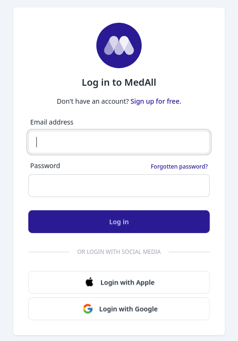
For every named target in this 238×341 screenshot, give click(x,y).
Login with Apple (118, 282)
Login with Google (120, 308)
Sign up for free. (155, 101)
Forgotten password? (179, 166)
